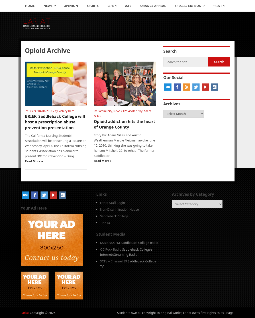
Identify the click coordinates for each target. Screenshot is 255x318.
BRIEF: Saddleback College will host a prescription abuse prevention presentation (55, 122)
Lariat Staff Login (112, 203)
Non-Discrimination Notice (119, 209)
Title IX (105, 223)
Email (167, 87)
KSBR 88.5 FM (110, 243)
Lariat (25, 313)
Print (217, 6)
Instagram (214, 87)
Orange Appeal (153, 6)
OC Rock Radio (110, 249)
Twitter (196, 87)
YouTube (205, 87)
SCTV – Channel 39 (113, 261)
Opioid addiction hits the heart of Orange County (124, 124)
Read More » (34, 161)
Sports (92, 6)
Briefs (32, 111)
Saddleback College (114, 216)
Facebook (177, 87)
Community (105, 111)
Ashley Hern (66, 111)
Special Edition (188, 6)
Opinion (71, 6)
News (47, 6)
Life (111, 6)
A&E (128, 6)
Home (30, 6)
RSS (186, 87)
